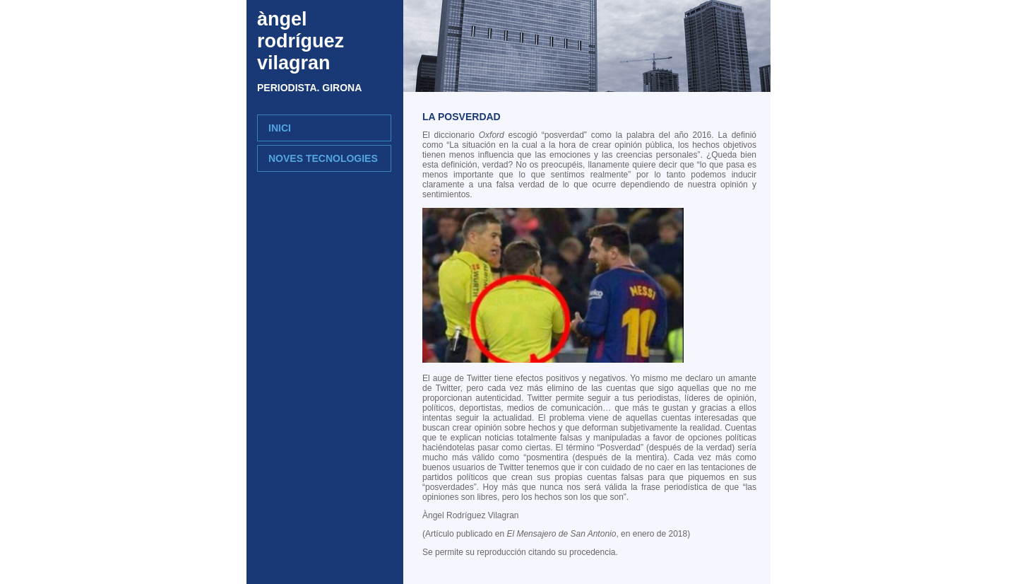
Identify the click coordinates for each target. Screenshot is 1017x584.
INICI (279, 128)
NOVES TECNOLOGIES (323, 158)
